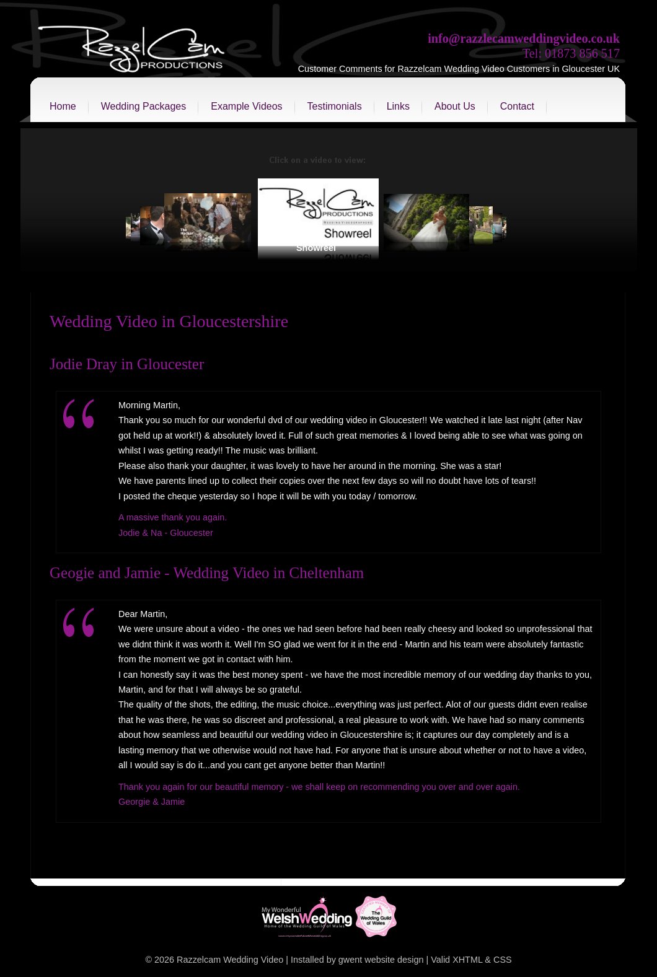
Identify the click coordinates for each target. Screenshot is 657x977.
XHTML (467, 960)
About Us (454, 106)
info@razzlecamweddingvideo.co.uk (524, 38)
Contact (517, 106)
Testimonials (334, 106)
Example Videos (246, 106)
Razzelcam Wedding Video (230, 960)
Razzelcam (132, 53)
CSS (502, 960)
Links (398, 106)
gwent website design (381, 960)
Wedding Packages (144, 106)
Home (63, 106)
